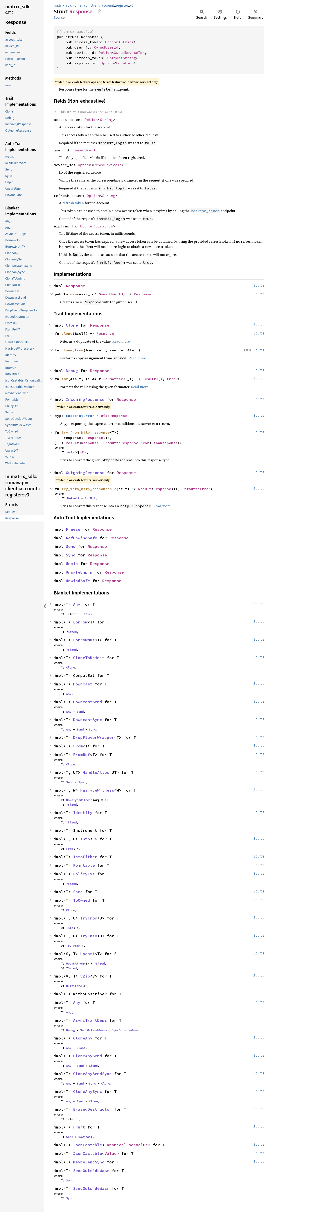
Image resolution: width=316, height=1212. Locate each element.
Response (75, 285)
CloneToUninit (88, 657)
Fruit (79, 1127)
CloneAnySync (87, 1091)
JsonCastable (87, 1144)
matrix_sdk (63, 5)
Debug (72, 370)
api (86, 5)
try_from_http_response (85, 432)
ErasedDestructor (92, 1109)
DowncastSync (87, 719)
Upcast (87, 953)
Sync (70, 555)
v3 (131, 5)
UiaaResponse (114, 415)
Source (59, 17)
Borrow (80, 622)
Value (110, 1153)
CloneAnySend (87, 1055)
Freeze (73, 529)
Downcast (82, 684)
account (107, 5)
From (78, 746)
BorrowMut (84, 639)
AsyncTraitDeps (90, 1020)
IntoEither (85, 856)
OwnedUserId (106, 47)
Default (73, 498)
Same (78, 891)
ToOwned (81, 900)
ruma (77, 5)
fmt (64, 379)
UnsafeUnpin (79, 572)
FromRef (81, 754)
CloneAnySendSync (92, 1073)
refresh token (73, 202)
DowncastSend (87, 701)
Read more (121, 341)
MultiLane (74, 986)
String (127, 42)
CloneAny (82, 1038)
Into (85, 838)
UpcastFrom (75, 963)
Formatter (113, 379)
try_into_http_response (85, 489)
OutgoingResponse (85, 472)
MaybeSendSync (88, 1162)
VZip (85, 976)
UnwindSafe (78, 580)
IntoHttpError (196, 489)
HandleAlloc (96, 772)
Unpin (72, 563)
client (95, 5)
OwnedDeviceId (128, 52)
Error (172, 379)
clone (66, 333)
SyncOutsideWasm (125, 1030)
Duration (125, 63)
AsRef (71, 452)
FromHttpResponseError (126, 443)
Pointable (84, 865)
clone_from (72, 350)
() (160, 379)
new (73, 294)
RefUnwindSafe (81, 537)
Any (76, 604)
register (122, 5)
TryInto (88, 935)
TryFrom (88, 918)
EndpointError (80, 415)
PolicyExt (84, 873)
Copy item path (99, 11)
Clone (72, 325)
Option (111, 42)
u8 (81, 452)
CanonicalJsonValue (126, 1144)
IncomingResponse (85, 399)
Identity (82, 812)
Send (70, 546)
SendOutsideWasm (93, 1030)
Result (149, 379)
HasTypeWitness (97, 790)
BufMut (90, 498)
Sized (89, 614)
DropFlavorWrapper (93, 737)
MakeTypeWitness (79, 800)
